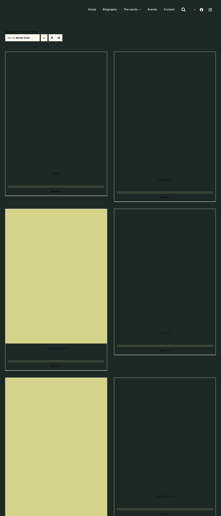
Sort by (19, 37)
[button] (183, 9)
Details (57, 191)
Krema (56, 173)
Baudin (165, 332)
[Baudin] (165, 268)
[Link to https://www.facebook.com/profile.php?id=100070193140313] (201, 9)
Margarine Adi (56, 348)
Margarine (165, 179)
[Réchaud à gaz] (165, 434)
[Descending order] (44, 37)
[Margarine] (165, 113)
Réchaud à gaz (165, 496)
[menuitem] (193, 9)
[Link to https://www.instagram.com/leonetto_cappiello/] (210, 9)
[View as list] (58, 37)
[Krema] (56, 110)
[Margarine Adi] (56, 276)
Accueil (10, 31)
